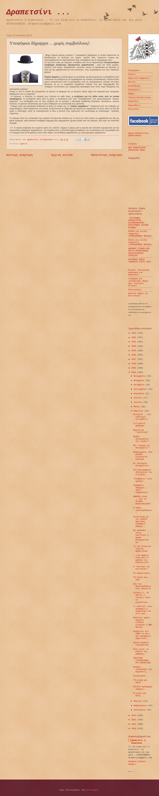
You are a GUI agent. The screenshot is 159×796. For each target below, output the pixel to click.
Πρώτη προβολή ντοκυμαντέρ (140, 644)
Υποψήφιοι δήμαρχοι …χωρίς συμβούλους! (140, 488)
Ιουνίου (138, 402)
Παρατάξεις (134, 105)
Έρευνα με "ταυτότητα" (140, 431)
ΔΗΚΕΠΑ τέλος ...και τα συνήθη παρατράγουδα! (142, 500)
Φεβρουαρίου (141, 705)
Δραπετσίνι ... (38, 12)
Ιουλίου (138, 398)
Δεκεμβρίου (140, 376)
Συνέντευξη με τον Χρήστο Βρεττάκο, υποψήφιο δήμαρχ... (140, 521)
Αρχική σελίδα (62, 155)
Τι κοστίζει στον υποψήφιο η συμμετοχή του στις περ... (142, 610)
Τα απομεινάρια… (142, 573)
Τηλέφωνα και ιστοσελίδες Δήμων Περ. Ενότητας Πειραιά (138, 282)
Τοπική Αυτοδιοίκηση (139, 97)
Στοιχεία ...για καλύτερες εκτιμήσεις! (142, 416)
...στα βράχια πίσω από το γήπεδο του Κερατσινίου (140, 559)
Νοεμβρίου (139, 380)
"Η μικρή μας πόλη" (140, 681)
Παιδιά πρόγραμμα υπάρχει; (142, 688)
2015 (134, 368)
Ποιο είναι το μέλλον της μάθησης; (140, 651)
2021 (134, 342)
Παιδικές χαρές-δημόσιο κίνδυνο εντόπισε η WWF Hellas (142, 622)
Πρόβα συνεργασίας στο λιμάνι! (140, 438)
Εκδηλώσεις (134, 90)
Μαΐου (137, 407)
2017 (134, 359)
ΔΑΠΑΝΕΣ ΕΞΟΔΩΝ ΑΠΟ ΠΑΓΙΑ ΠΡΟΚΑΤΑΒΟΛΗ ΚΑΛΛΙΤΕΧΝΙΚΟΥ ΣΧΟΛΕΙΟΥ (139, 252)
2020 (134, 346)
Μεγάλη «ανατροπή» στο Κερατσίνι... (142, 669)
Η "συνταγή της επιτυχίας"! (141, 568)
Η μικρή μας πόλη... (139, 694)
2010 (134, 728)
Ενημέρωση (133, 70)
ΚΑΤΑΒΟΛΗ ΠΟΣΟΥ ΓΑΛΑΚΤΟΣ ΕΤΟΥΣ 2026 (139, 260)
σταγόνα (132, 144)
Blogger (94, 790)
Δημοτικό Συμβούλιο (139, 78)
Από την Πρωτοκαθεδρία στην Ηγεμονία (142, 586)
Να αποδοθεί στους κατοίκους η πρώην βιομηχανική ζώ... (140, 536)
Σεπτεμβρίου (141, 389)
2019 (134, 350)
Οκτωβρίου (139, 385)
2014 (134, 372)
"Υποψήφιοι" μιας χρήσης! (142, 480)
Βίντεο (131, 82)
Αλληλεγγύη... (140, 676)
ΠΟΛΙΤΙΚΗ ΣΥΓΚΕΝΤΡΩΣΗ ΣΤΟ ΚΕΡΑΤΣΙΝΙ (142, 660)
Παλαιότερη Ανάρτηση (106, 155)
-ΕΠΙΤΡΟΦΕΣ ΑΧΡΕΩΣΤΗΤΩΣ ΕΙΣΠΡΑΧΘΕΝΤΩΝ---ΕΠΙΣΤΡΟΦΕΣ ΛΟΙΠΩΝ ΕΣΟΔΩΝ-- (138, 223)
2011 (134, 724)
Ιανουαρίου (140, 710)
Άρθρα (131, 94)
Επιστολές (133, 109)
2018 (134, 355)
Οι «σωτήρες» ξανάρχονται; (141, 464)
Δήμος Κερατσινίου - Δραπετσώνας (139, 134)
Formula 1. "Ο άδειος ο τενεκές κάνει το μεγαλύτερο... (142, 597)
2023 (134, 333)
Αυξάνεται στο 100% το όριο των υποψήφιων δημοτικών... (142, 635)
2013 (134, 715)
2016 (134, 364)
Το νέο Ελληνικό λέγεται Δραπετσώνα (142, 548)
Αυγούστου (139, 393)
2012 (134, 720)
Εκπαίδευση (134, 86)
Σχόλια (23, 144)
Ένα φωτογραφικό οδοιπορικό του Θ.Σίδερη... (142, 472)
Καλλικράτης (134, 290)
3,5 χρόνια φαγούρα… (139, 424)
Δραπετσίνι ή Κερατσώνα (138, 741)
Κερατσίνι (133, 101)
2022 (134, 337)
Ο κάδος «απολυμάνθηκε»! (142, 510)
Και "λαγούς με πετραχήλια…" (141, 446)
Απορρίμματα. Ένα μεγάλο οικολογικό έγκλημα (142, 455)
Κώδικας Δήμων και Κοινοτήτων (138, 294)
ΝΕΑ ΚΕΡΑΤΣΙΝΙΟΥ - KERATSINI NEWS (138, 149)
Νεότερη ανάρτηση (19, 155)
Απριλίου (139, 411)
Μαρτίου (138, 701)
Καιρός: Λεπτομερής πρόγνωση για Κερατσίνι (139, 272)
